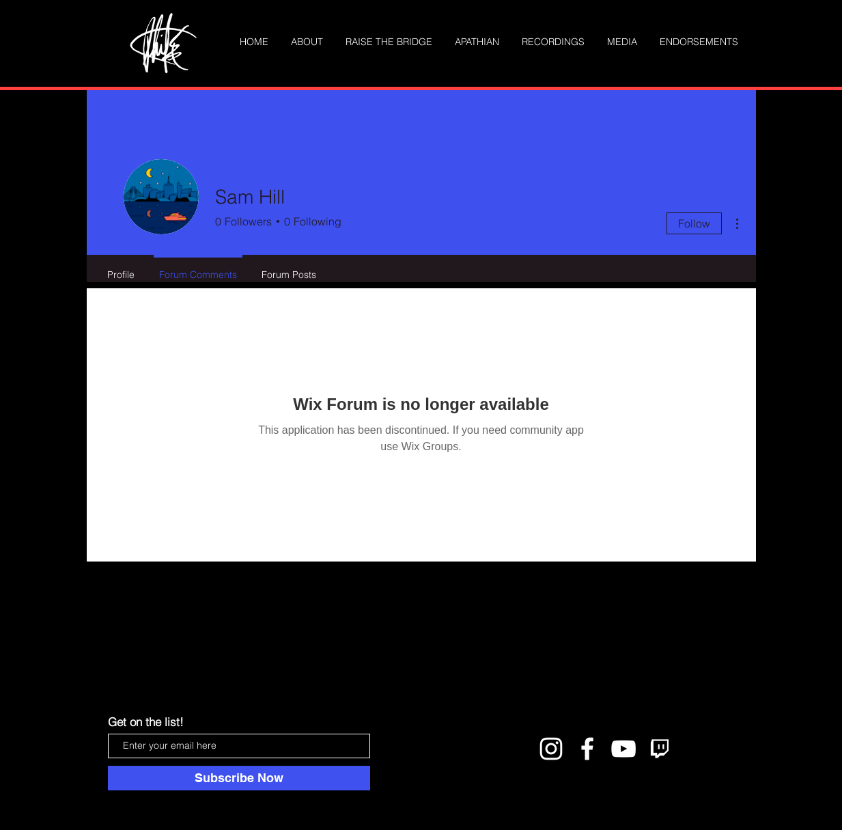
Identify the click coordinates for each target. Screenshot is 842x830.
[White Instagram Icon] (551, 749)
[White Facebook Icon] (587, 749)
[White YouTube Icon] (623, 749)
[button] (622, 42)
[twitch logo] (660, 749)
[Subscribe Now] (239, 778)
